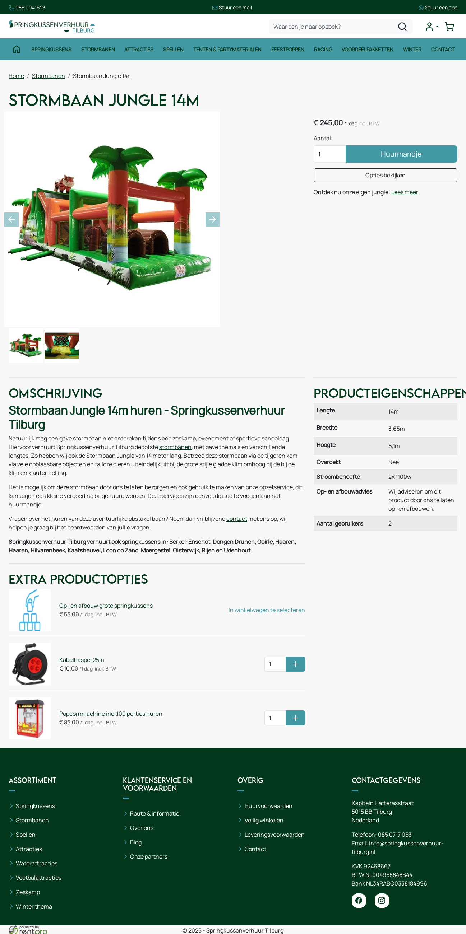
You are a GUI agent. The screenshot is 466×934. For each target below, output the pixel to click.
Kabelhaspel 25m (81, 660)
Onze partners (148, 856)
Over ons (141, 828)
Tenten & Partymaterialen (227, 49)
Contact (443, 49)
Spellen (173, 49)
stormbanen (175, 447)
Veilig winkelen (264, 820)
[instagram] (382, 900)
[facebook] (359, 900)
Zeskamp (28, 892)
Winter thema (34, 906)
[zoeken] (402, 26)
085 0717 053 (395, 835)
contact (236, 519)
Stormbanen (98, 49)
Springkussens (51, 49)
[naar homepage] (52, 26)
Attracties (138, 49)
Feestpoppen (287, 49)
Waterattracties (36, 863)
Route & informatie (154, 813)
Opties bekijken (385, 175)
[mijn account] (431, 26)
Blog (136, 842)
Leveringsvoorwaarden (275, 835)
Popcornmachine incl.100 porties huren (110, 714)
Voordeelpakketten (367, 49)
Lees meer (404, 192)
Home (16, 76)
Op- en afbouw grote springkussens (106, 606)
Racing (323, 49)
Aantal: (323, 138)
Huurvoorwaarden (268, 806)
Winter (412, 49)
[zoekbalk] (341, 26)
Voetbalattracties (38, 878)
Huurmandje (401, 154)
